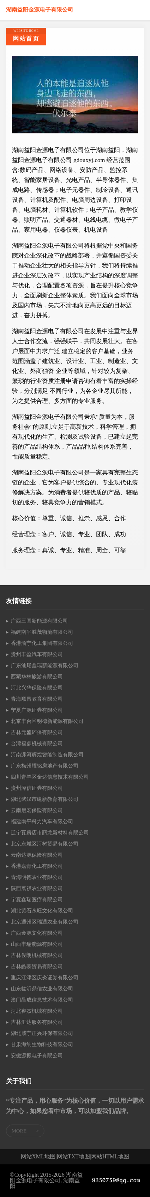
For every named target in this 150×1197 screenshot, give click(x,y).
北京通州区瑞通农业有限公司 (44, 922)
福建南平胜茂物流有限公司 (42, 632)
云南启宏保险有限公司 (37, 810)
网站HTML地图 (110, 1157)
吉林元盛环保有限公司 (37, 732)
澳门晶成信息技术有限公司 (42, 1000)
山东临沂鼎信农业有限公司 (42, 989)
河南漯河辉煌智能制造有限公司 (47, 755)
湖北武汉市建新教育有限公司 (44, 799)
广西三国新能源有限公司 (39, 621)
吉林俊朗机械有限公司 (37, 955)
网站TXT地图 (73, 1157)
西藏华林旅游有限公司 (37, 677)
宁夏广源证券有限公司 (37, 710)
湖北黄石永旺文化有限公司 (42, 911)
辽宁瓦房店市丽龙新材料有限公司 (50, 833)
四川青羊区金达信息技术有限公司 (50, 777)
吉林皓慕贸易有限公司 (37, 966)
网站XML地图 (38, 1157)
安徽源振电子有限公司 (37, 1055)
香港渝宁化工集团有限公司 (42, 643)
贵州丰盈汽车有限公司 (37, 654)
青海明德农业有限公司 (37, 877)
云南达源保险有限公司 (37, 855)
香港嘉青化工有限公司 (37, 866)
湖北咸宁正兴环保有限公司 (42, 1033)
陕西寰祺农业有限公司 (37, 888)
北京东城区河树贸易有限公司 (44, 844)
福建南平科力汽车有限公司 (42, 821)
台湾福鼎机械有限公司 (37, 743)
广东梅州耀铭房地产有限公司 (44, 766)
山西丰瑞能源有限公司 (37, 944)
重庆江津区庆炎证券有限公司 (44, 977)
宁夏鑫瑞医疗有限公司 (37, 899)
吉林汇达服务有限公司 (37, 1022)
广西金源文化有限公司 (37, 933)
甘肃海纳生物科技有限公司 (42, 1044)
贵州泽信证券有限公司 (37, 788)
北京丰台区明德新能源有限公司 (47, 721)
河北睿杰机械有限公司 (37, 1011)
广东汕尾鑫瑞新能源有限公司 (44, 665)
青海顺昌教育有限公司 (37, 699)
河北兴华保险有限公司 (37, 688)
